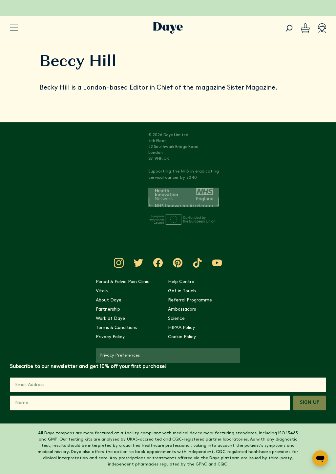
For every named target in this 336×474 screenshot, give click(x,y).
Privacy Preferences (120, 355)
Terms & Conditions (116, 327)
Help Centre (181, 281)
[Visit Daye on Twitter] (138, 263)
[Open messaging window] (320, 458)
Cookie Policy (182, 337)
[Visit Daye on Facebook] (158, 263)
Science (176, 318)
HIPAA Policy (181, 327)
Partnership (108, 309)
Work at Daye (110, 318)
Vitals (102, 291)
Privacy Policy (110, 337)
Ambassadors (182, 309)
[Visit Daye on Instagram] (119, 263)
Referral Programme (190, 300)
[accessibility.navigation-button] (14, 28)
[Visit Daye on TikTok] (197, 263)
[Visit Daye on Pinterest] (178, 263)
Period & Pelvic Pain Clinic (123, 281)
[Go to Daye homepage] (168, 28)
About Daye (108, 300)
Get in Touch (182, 291)
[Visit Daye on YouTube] (217, 263)
